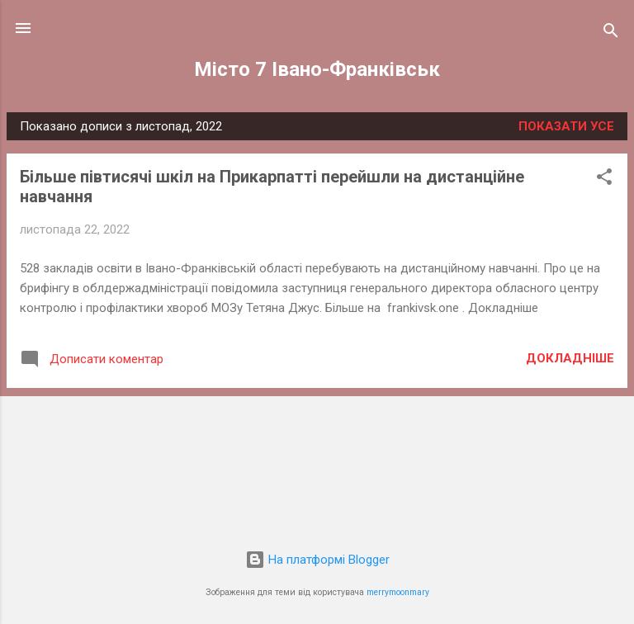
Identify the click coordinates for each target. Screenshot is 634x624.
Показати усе (566, 126)
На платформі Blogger (317, 559)
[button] (604, 179)
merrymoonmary (398, 592)
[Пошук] (611, 33)
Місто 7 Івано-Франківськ (317, 69)
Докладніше (570, 358)
